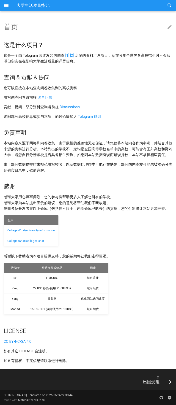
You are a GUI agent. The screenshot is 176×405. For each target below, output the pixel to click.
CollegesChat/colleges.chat (25, 241)
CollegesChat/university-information (31, 230)
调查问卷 (45, 97)
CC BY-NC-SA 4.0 (17, 341)
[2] (72, 55)
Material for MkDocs (31, 400)
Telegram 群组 (89, 116)
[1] (67, 55)
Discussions (70, 107)
